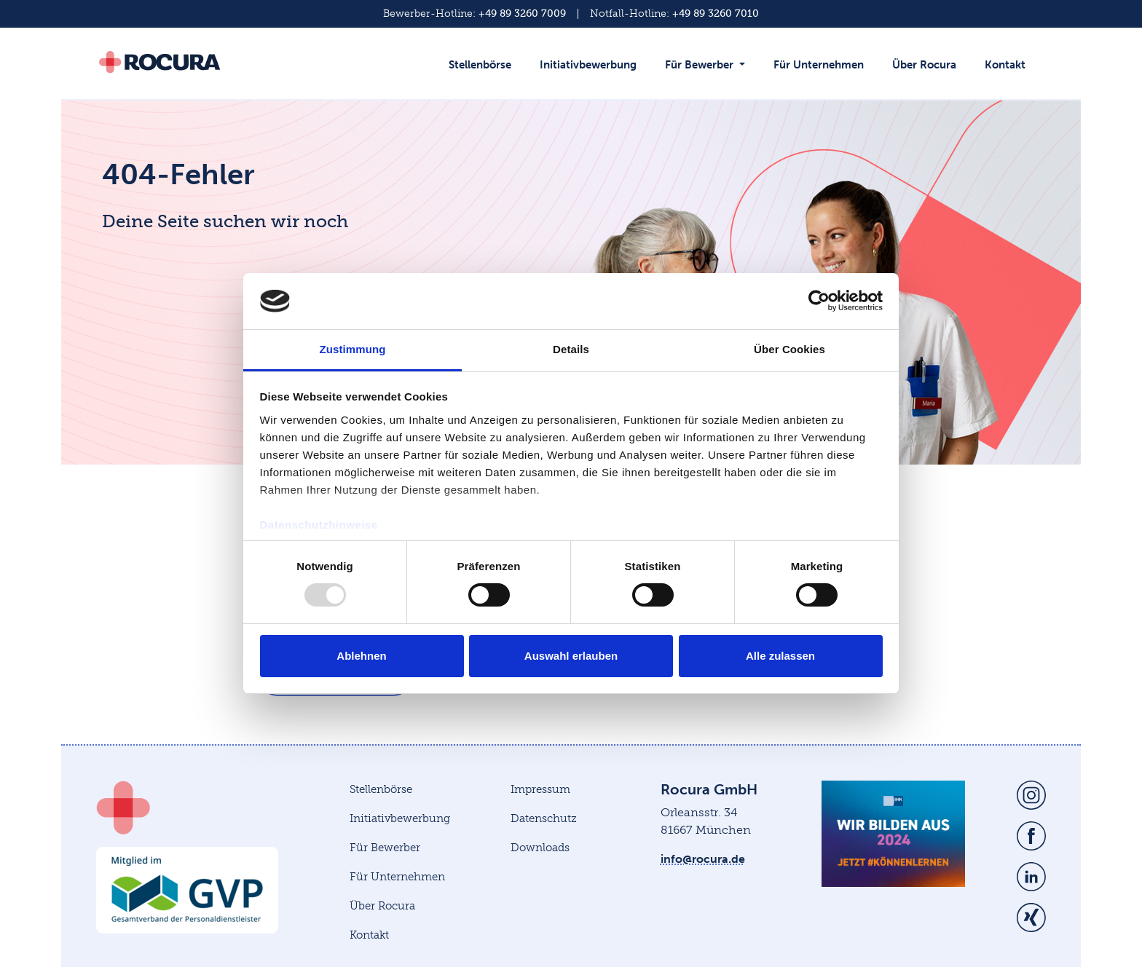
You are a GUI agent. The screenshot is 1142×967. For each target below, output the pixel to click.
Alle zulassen (780, 656)
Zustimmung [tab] (353, 349)
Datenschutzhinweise (319, 524)
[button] (708, 72)
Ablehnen (361, 656)
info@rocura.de (703, 859)
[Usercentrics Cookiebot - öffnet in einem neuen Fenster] (819, 301)
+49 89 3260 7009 (522, 13)
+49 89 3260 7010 (715, 13)
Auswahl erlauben (571, 656)
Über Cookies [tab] (789, 349)
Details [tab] (571, 349)
